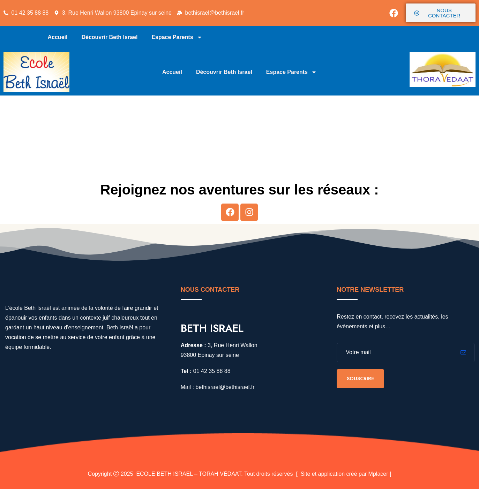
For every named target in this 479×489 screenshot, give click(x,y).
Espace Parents (176, 37)
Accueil (58, 37)
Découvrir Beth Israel (109, 37)
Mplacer (378, 474)
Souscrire (360, 378)
